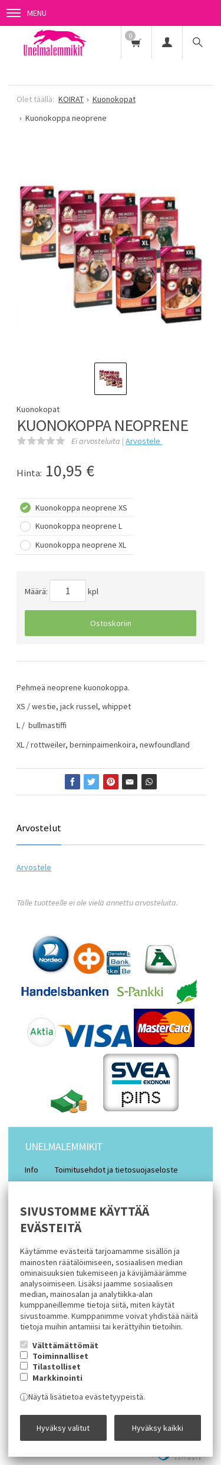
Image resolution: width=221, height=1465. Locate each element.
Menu (26, 13)
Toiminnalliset (60, 1356)
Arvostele (144, 441)
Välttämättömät (65, 1345)
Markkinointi (57, 1377)
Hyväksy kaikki (157, 1428)
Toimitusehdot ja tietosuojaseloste (116, 1169)
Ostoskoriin (110, 623)
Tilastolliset (56, 1366)
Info (31, 1169)
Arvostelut (39, 827)
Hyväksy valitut (63, 1428)
